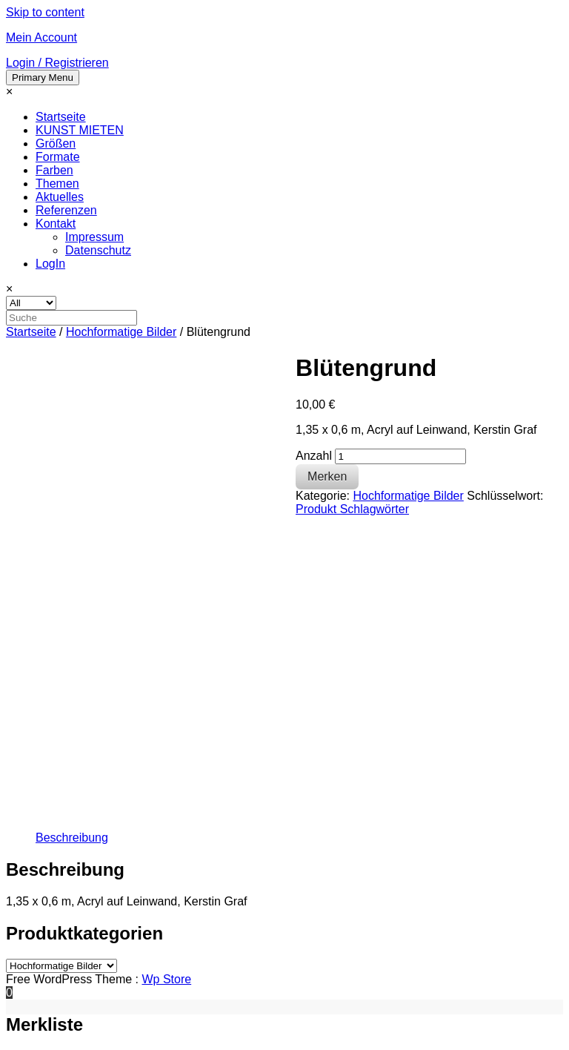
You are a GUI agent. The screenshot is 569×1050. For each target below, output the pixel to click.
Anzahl (314, 455)
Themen (57, 183)
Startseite (61, 116)
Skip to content (45, 12)
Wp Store (166, 979)
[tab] (72, 838)
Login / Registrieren (57, 62)
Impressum (94, 237)
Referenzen (66, 210)
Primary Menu (42, 77)
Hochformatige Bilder (121, 332)
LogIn (50, 263)
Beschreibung (72, 837)
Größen (56, 143)
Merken (327, 476)
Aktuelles (60, 197)
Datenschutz (98, 250)
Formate (58, 157)
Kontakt (56, 223)
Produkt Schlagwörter (352, 509)
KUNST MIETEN (80, 130)
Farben (54, 170)
